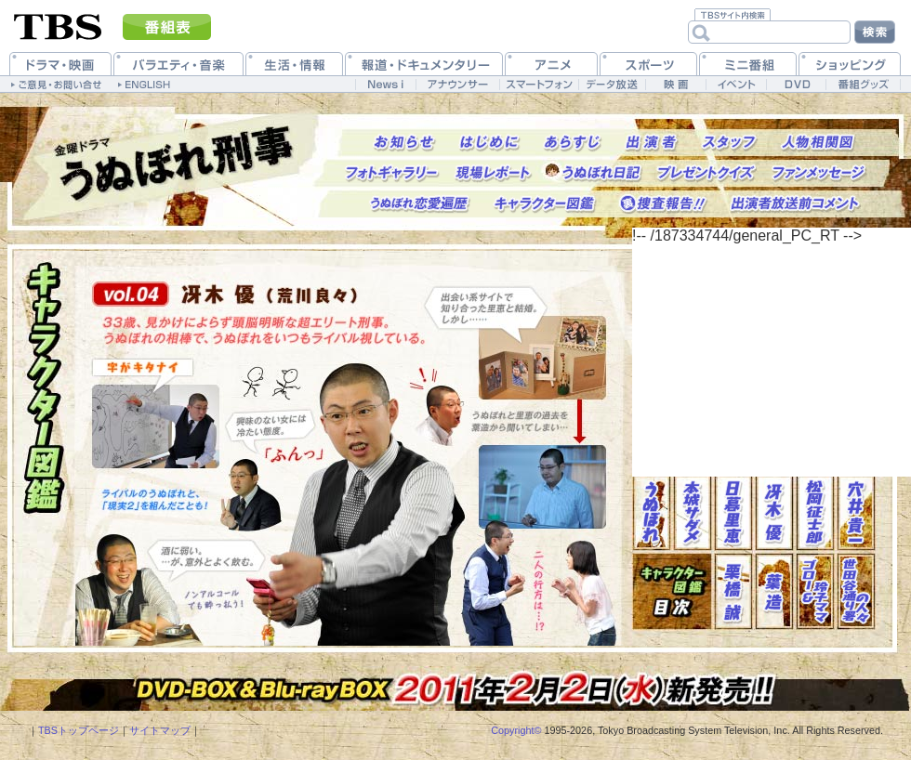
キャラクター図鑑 (545, 204)
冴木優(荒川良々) (774, 512)
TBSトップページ (78, 730)
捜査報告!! (663, 204)
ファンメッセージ (819, 173)
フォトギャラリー (392, 173)
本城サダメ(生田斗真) (692, 512)
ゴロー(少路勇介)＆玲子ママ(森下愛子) (815, 591)
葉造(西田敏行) (774, 591)
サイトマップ (160, 730)
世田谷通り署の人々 (856, 591)
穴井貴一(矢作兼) (856, 512)
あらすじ (572, 142)
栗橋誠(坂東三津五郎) (733, 591)
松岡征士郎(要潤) (815, 512)
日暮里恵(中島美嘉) (733, 512)
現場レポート (493, 173)
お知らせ (404, 142)
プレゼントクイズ (706, 173)
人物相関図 (818, 142)
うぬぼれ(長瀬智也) (651, 512)
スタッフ (729, 142)
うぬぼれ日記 (601, 173)
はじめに (489, 142)
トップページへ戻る (176, 165)
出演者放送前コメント (795, 204)
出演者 (651, 142)
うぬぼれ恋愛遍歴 (419, 204)
